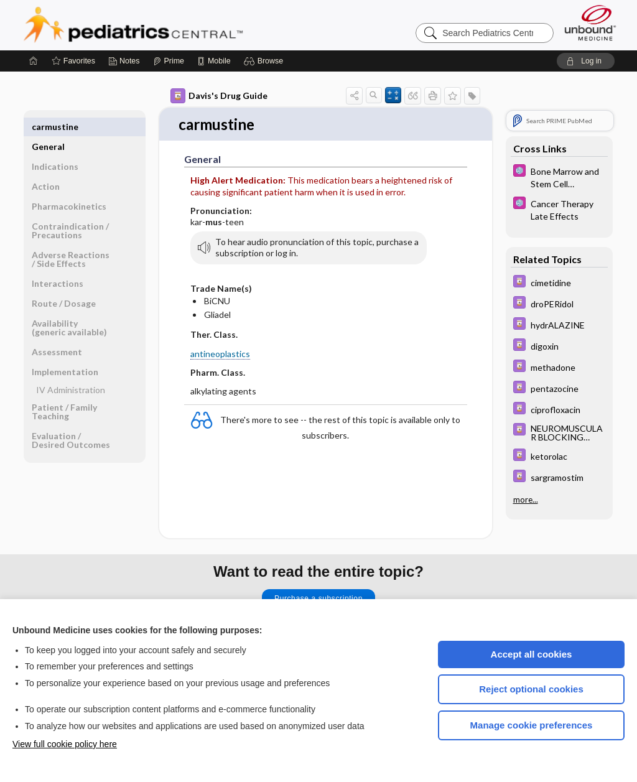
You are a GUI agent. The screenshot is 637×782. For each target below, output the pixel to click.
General (48, 126)
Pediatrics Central (177, 25)
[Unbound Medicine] (590, 22)
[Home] (33, 61)
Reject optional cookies (531, 689)
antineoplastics (220, 354)
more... (525, 500)
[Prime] (168, 61)
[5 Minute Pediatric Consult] (559, 177)
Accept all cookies (531, 654)
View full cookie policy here (64, 744)
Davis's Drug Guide (218, 95)
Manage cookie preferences (531, 725)
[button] (265, 61)
